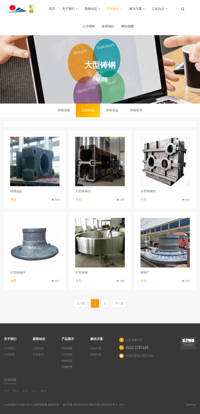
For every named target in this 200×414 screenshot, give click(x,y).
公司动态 (38, 348)
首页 (52, 8)
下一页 (119, 303)
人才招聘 (88, 26)
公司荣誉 (9, 354)
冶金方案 (95, 348)
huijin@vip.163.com (139, 355)
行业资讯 (38, 354)
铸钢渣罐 (63, 110)
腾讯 (16, 391)
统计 (122, 404)
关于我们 (70, 8)
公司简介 (9, 348)
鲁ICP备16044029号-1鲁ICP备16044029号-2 (90, 404)
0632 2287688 (137, 347)
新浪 (25, 391)
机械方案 (95, 354)
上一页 (81, 303)
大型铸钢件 (83, 191)
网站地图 (127, 26)
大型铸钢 (88, 110)
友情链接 (10, 379)
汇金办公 (159, 8)
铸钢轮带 (136, 110)
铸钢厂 (145, 272)
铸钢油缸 (16, 191)
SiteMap (191, 404)
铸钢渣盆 (112, 110)
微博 (43, 391)
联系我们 (108, 26)
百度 (6, 391)
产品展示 (114, 8)
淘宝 (34, 391)
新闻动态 (92, 8)
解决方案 (137, 8)
